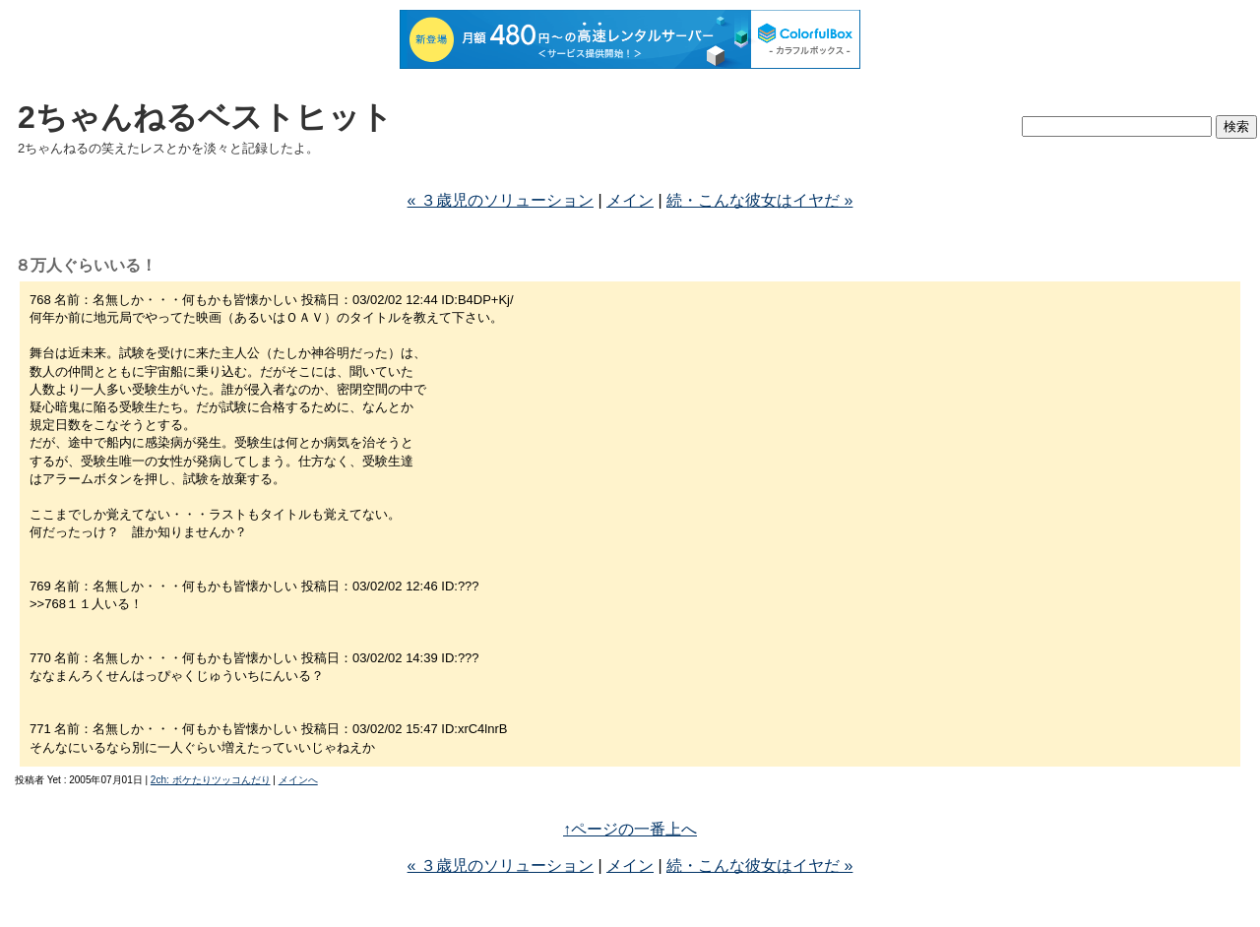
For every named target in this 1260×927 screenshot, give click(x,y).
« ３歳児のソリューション (501, 200)
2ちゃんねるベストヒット (205, 117)
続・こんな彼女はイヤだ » (759, 200)
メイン (630, 200)
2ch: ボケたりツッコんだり (211, 779)
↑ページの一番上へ (630, 829)
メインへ (298, 779)
